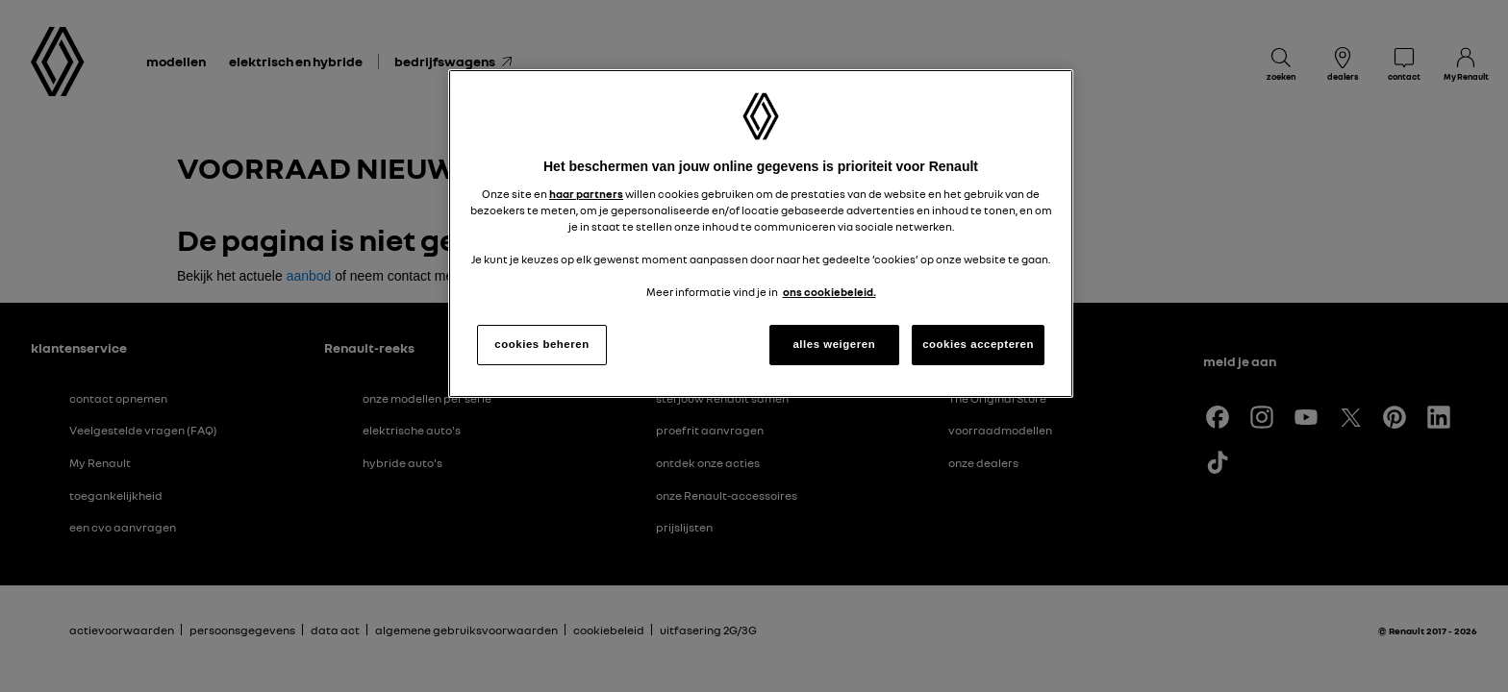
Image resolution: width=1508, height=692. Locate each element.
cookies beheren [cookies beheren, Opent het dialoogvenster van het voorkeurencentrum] (541, 344)
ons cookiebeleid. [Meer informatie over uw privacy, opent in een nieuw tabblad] (829, 292)
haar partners (586, 194)
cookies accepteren (978, 344)
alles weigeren (833, 344)
